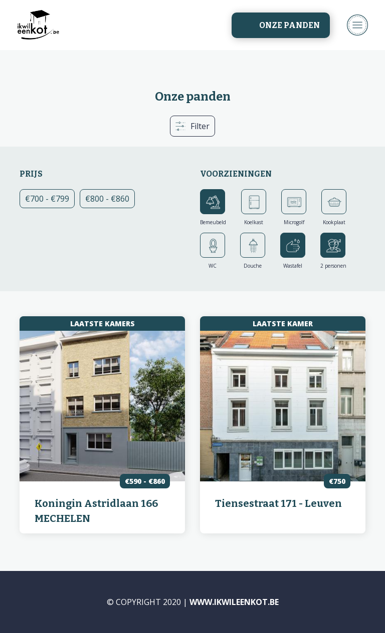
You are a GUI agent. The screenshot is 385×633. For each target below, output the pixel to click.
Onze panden (289, 25)
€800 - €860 (110, 200)
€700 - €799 (50, 198)
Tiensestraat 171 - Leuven (278, 503)
